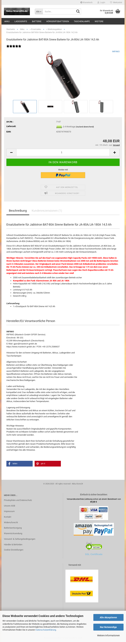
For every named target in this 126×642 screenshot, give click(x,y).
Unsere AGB (9, 505)
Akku (7, 21)
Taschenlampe (82, 21)
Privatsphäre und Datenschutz (18, 500)
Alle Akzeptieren (108, 617)
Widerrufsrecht (11, 522)
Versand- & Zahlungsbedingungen (19, 539)
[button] (11, 152)
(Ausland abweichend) (85, 127)
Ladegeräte (20, 21)
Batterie (36, 21)
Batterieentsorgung (13, 528)
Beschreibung (18, 210)
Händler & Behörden (13, 544)
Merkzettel (116, 2)
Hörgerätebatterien (57, 21)
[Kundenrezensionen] (13, 48)
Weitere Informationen (108, 635)
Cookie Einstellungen (13, 550)
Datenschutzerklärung (45, 630)
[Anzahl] (63, 152)
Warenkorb (86, 2)
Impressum (9, 511)
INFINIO (116, 51)
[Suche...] (39, 11)
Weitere (99, 21)
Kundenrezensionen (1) (47, 210)
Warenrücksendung (13, 533)
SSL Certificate (93, 554)
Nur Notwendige (108, 627)
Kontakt (7, 517)
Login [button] (101, 2)
